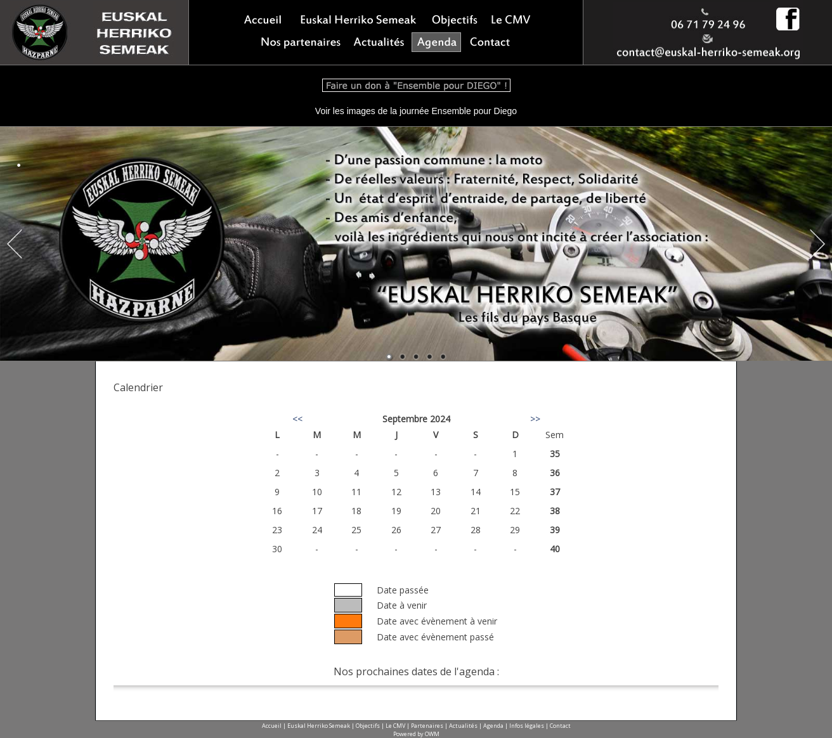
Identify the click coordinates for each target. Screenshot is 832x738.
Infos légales (526, 726)
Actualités (463, 726)
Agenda (493, 726)
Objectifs (368, 726)
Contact (560, 726)
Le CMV (395, 726)
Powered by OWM (416, 734)
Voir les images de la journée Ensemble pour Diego (416, 111)
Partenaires (427, 726)
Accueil (272, 726)
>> (535, 419)
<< (297, 419)
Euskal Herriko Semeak (318, 726)
